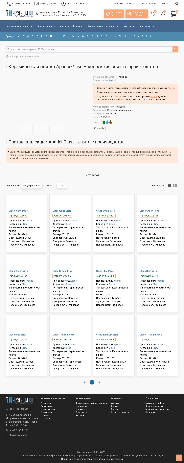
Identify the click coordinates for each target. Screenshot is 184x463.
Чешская (45, 415)
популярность (32, 185)
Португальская (48, 409)
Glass (122, 99)
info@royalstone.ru (16, 435)
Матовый (80, 415)
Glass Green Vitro (18, 271)
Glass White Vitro (105, 210)
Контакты (150, 412)
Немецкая (45, 418)
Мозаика (115, 403)
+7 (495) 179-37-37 (17, 430)
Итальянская (47, 406)
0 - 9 (148, 36)
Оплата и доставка (154, 406)
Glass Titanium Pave (151, 334)
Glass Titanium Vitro (63, 334)
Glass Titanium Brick (107, 334)
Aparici (112, 80)
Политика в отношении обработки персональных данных (92, 459)
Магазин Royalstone (154, 403)
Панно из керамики (120, 412)
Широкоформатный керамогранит (92, 403)
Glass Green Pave (149, 210)
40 (63, 185)
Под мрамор (81, 409)
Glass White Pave (18, 210)
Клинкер (115, 406)
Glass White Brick (61, 210)
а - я (140, 36)
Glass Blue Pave (105, 271)
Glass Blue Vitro (148, 271)
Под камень (81, 406)
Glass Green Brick (62, 271)
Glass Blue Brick (17, 334)
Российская (46, 412)
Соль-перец (81, 412)
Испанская (46, 403)
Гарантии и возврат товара (158, 409)
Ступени (114, 409)
